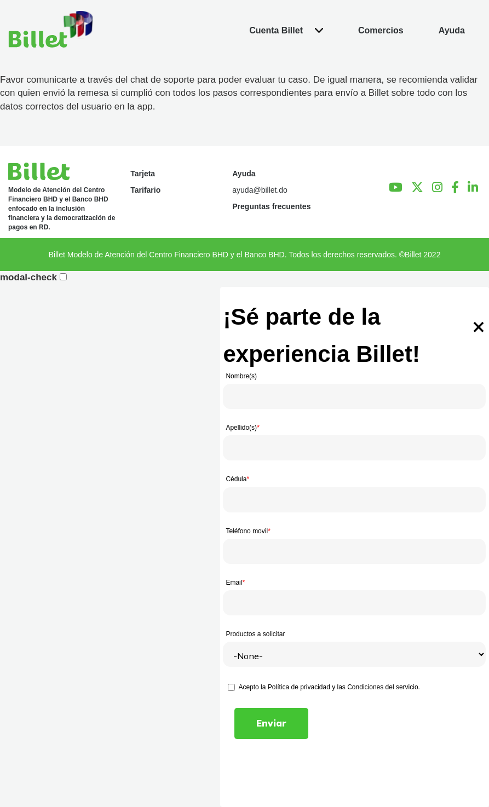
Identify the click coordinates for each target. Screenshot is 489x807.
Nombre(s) (241, 376)
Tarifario (145, 190)
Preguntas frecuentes (271, 206)
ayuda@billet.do (259, 190)
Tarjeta (142, 173)
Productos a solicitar (255, 634)
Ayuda (243, 173)
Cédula (237, 479)
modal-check (28, 277)
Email (235, 582)
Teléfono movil (248, 531)
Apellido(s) (242, 427)
